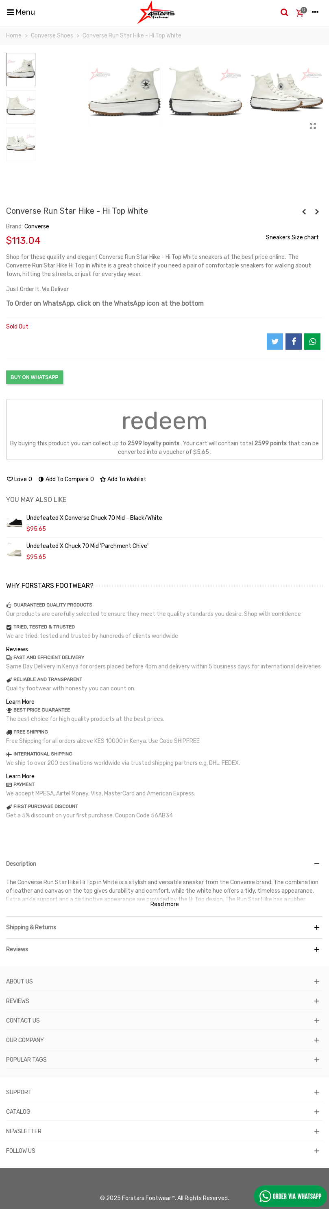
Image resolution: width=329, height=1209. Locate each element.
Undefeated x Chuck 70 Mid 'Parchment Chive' (87, 546)
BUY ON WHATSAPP (35, 377)
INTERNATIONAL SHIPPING (42, 754)
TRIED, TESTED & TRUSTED (44, 627)
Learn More (20, 702)
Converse (36, 226)
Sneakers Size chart (292, 237)
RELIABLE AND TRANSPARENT (47, 679)
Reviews (17, 649)
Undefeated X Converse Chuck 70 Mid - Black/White (94, 518)
